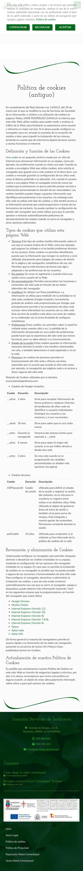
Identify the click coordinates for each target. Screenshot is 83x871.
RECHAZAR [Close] (42, 27)
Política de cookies (45, 19)
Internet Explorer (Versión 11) (28, 608)
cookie (14, 157)
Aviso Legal (12, 835)
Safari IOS (17, 634)
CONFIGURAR (18, 27)
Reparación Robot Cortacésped (22, 854)
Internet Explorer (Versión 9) (27, 616)
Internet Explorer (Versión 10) (28, 612)
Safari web (17, 630)
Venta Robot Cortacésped (19, 860)
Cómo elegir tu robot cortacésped (25, 772)
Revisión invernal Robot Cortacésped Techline (33, 781)
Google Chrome (20, 601)
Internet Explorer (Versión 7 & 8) (30, 619)
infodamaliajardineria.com (43, 749)
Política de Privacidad (17, 848)
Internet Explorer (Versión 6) (27, 623)
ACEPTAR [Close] (65, 27)
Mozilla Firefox (19, 605)
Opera (15, 626)
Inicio (8, 829)
